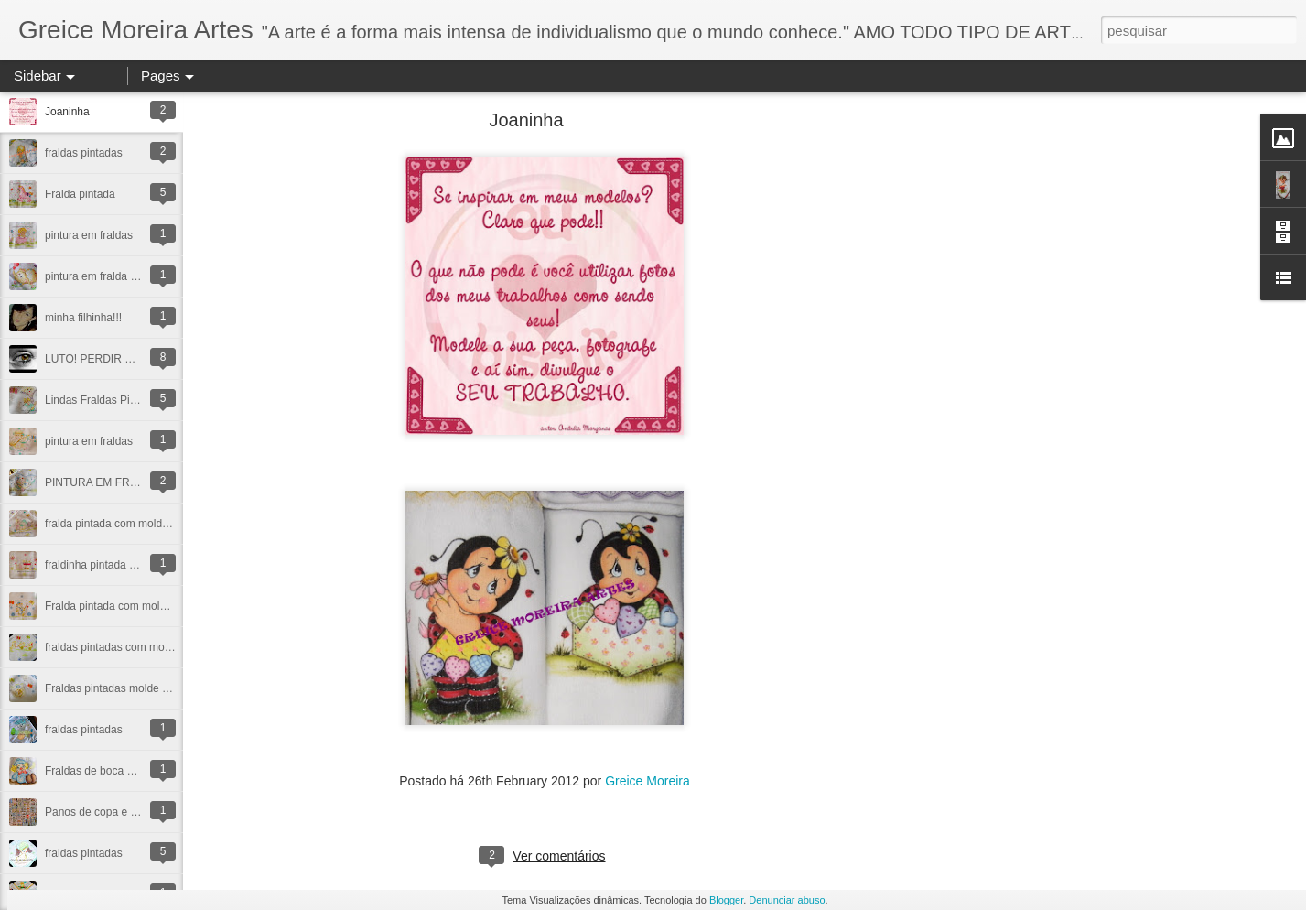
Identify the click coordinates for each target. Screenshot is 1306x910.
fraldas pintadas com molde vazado (131, 647)
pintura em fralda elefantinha (114, 276)
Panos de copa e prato (100, 812)
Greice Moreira (647, 781)
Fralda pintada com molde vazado (127, 606)
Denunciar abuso (787, 899)
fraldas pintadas (84, 152)
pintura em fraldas (89, 235)
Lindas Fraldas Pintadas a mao (120, 400)
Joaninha (67, 111)
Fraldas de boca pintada (104, 770)
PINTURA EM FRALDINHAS (115, 482)
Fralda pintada (80, 194)
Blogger (726, 899)
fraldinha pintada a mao (102, 564)
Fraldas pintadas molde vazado (121, 688)
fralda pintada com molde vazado (126, 523)
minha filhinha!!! (83, 317)
